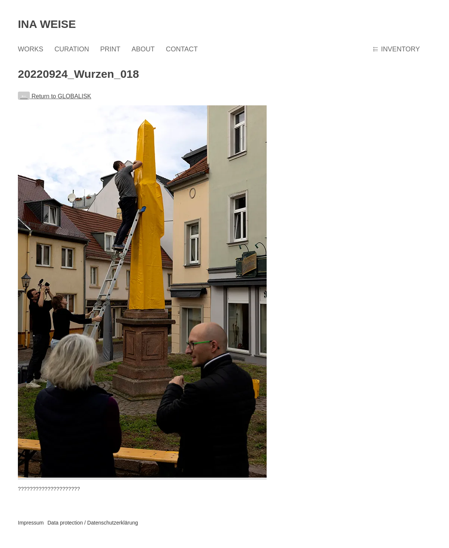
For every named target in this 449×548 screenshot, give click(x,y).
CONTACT (182, 49)
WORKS (30, 49)
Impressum (31, 523)
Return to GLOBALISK (54, 96)
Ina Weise (47, 24)
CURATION (71, 49)
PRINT (110, 49)
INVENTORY (400, 49)
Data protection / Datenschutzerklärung (92, 523)
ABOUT (143, 49)
